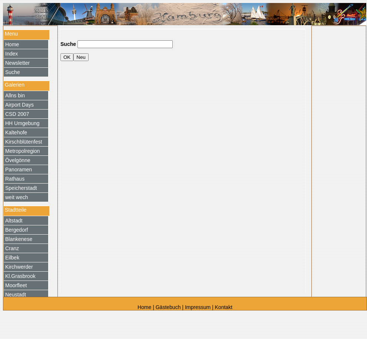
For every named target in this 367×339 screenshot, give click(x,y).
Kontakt (223, 307)
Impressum (198, 307)
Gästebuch (168, 307)
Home (145, 307)
